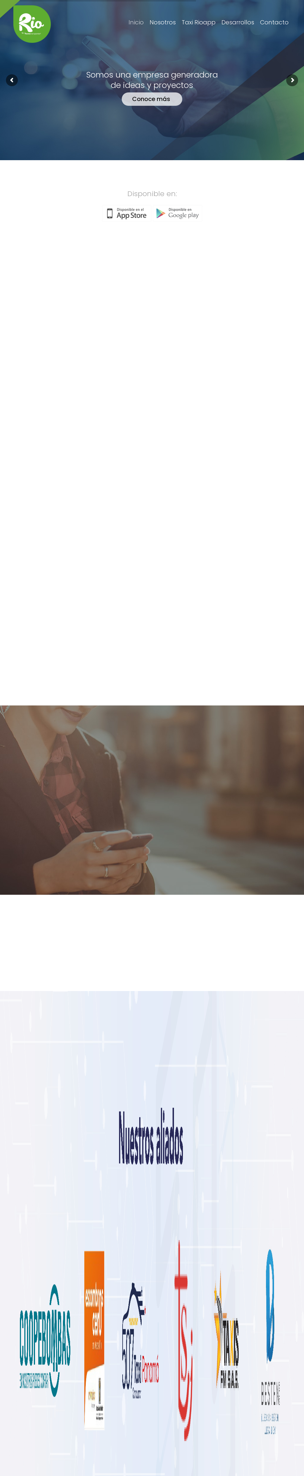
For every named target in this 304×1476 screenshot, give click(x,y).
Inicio (136, 22)
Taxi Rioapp (199, 22)
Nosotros (163, 22)
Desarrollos (237, 22)
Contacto (274, 22)
